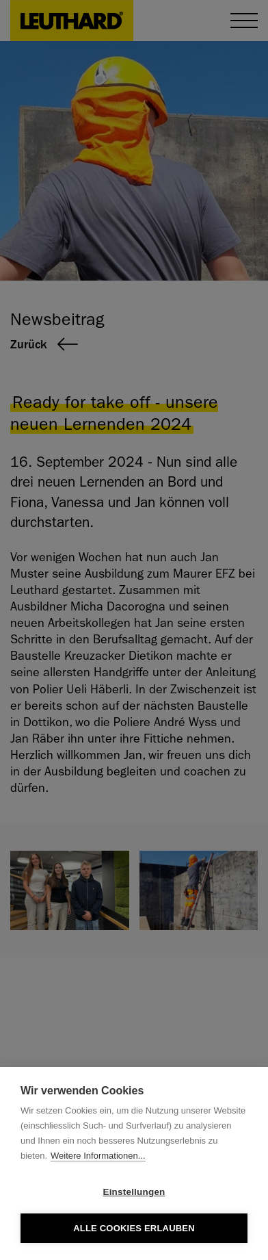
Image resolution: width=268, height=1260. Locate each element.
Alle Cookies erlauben (134, 1228)
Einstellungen (134, 1192)
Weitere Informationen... (98, 1155)
